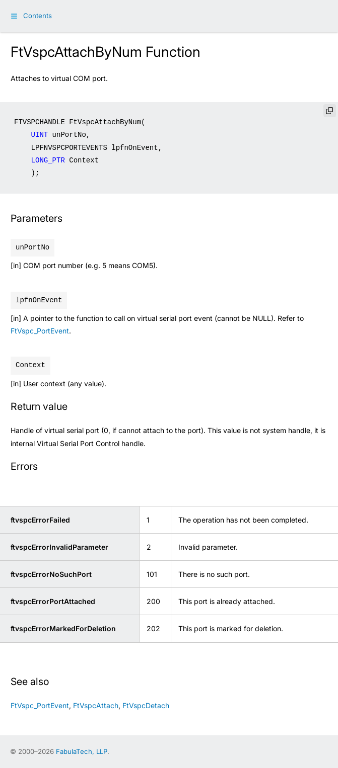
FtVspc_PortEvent (40, 330)
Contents (37, 16)
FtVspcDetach (145, 705)
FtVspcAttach (95, 705)
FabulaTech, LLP (81, 751)
